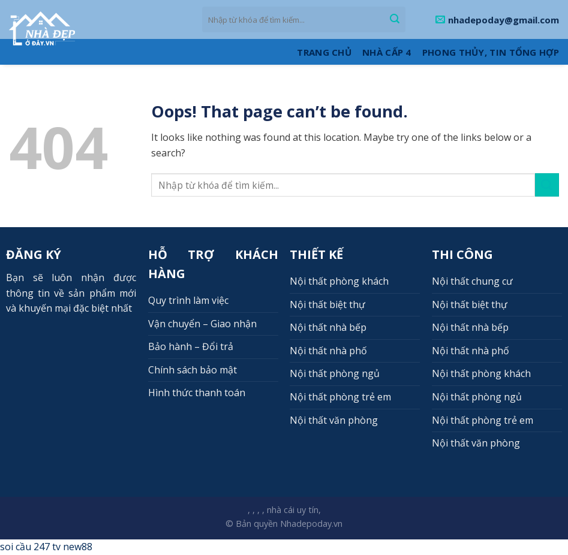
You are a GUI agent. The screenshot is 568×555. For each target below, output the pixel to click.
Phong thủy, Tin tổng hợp (490, 52)
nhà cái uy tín (292, 509)
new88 (77, 546)
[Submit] (394, 20)
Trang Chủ (324, 52)
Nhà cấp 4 (386, 52)
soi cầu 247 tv (30, 546)
